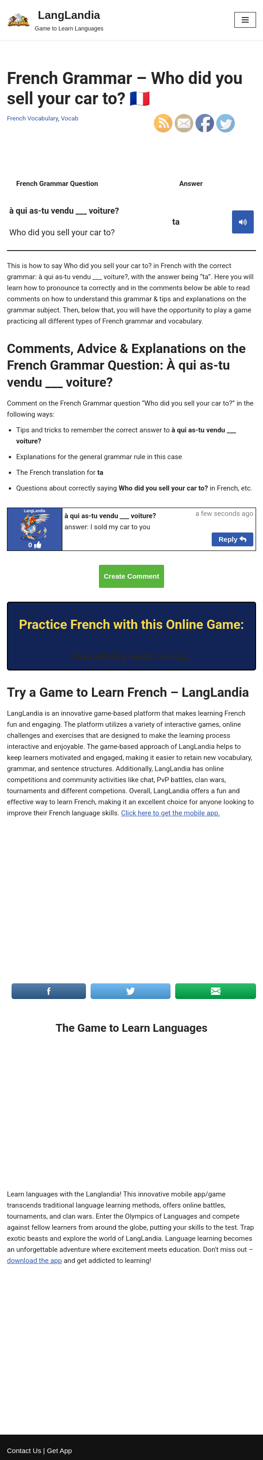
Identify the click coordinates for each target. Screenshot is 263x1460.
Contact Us (24, 1450)
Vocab (70, 118)
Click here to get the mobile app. (170, 813)
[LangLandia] (55, 19)
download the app (34, 1261)
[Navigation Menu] (245, 20)
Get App (59, 1450)
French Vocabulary (32, 118)
